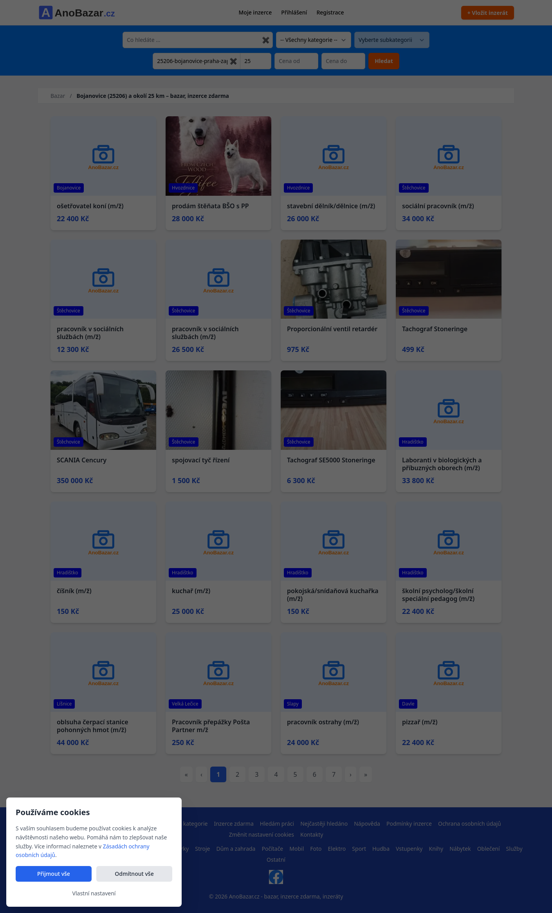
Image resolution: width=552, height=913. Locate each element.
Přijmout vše (53, 873)
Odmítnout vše (134, 873)
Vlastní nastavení (94, 893)
